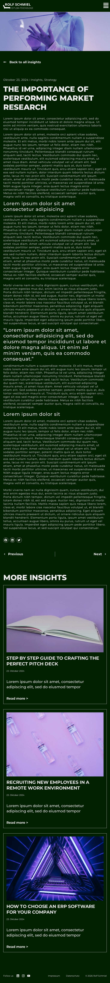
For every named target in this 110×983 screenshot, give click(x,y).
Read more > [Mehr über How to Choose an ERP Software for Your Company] (17, 947)
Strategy (50, 80)
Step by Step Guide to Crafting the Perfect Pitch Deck (52, 661)
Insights (37, 80)
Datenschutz (72, 975)
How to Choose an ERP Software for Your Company (50, 909)
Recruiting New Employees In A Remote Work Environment (47, 785)
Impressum (54, 975)
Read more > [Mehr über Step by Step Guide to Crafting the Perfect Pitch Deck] (17, 698)
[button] (23, 62)
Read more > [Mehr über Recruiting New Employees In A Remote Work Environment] (17, 823)
